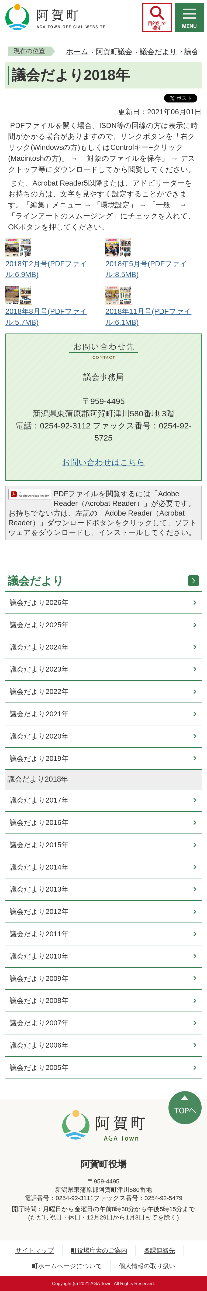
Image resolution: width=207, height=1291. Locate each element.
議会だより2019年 (39, 758)
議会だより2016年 (39, 822)
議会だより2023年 (39, 669)
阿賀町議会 (114, 51)
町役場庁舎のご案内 (99, 1250)
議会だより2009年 (39, 978)
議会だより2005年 (39, 1067)
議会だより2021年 (39, 714)
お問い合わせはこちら (103, 462)
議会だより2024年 (39, 647)
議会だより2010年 (39, 956)
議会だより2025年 (39, 625)
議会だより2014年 (39, 867)
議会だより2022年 (39, 691)
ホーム (77, 51)
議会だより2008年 (39, 1000)
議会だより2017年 (39, 800)
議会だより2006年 (39, 1045)
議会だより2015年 (39, 845)
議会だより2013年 (39, 889)
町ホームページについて (67, 1266)
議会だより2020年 (39, 736)
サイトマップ (34, 1250)
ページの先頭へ (185, 1107)
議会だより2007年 (39, 1023)
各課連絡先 (159, 1250)
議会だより (158, 51)
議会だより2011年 (39, 934)
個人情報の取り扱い (147, 1266)
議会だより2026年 (39, 602)
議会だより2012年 (39, 911)
